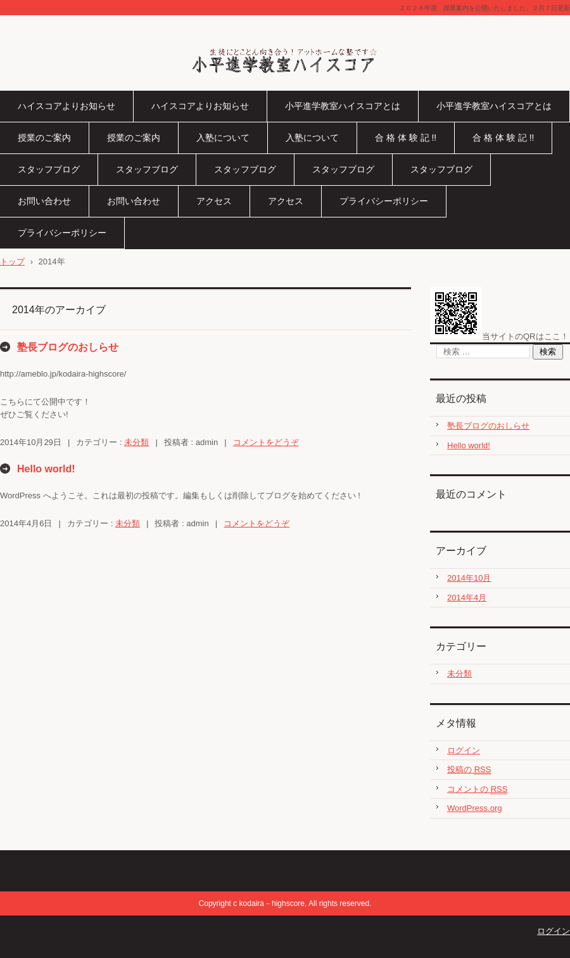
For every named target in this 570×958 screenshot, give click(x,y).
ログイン (463, 750)
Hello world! (46, 468)
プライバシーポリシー (383, 201)
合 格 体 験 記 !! (405, 138)
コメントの (477, 789)
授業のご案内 (44, 138)
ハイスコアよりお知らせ (66, 106)
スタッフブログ (49, 169)
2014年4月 (466, 597)
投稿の (469, 770)
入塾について (223, 138)
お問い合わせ (44, 201)
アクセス (214, 201)
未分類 (136, 442)
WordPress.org (474, 808)
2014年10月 (469, 578)
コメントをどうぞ (266, 442)
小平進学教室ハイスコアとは (342, 106)
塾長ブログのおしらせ (67, 347)
